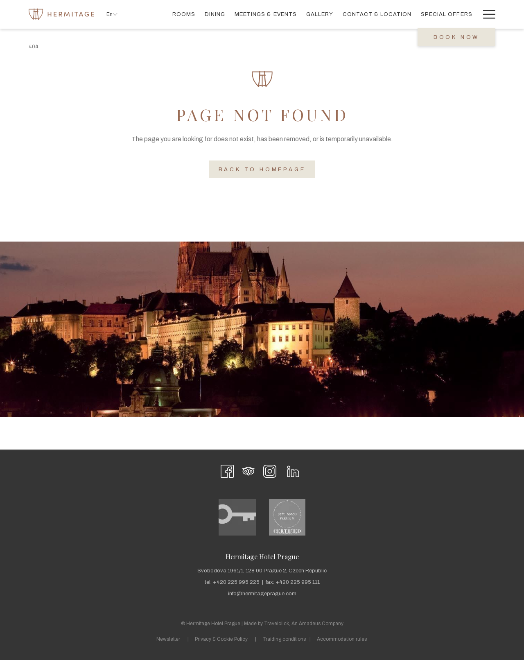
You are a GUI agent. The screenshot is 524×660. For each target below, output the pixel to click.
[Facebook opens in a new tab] (227, 470)
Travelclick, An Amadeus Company (303, 623)
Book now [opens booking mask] (456, 37)
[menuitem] (184, 14)
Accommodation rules (342, 639)
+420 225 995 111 (298, 582)
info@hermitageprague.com (262, 594)
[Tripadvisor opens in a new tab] (248, 470)
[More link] (486, 14)
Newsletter (168, 639)
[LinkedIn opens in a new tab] (293, 470)
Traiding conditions (284, 639)
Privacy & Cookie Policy (221, 639)
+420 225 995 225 (236, 582)
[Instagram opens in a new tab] (269, 470)
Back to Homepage (262, 169)
